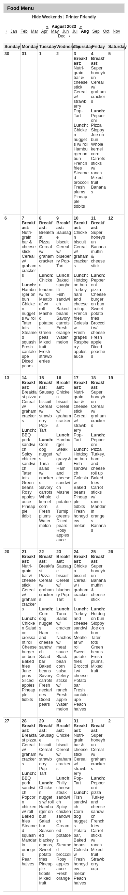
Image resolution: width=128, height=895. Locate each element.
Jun (65, 31)
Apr (44, 31)
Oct (106, 31)
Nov (116, 31)
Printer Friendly (81, 17)
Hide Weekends (47, 17)
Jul (74, 31)
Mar (34, 31)
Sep (95, 31)
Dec (61, 36)
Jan (14, 31)
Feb (24, 31)
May (55, 31)
